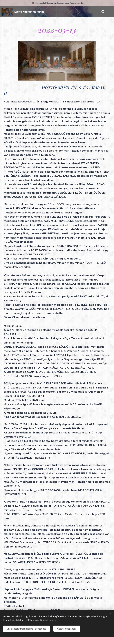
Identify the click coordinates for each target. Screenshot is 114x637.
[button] (103, 12)
